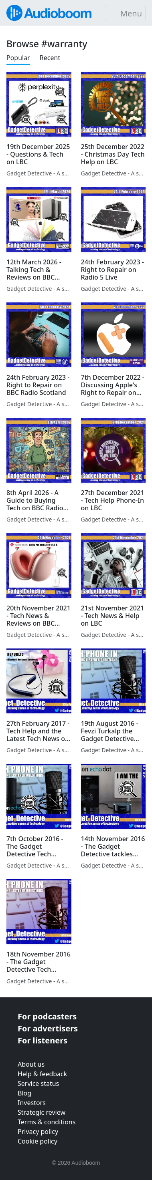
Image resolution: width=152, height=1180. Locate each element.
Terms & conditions (46, 1122)
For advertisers (48, 1028)
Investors (32, 1102)
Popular (18, 57)
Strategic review (41, 1112)
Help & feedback (42, 1073)
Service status (38, 1083)
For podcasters (47, 1016)
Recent (50, 57)
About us (31, 1064)
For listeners (42, 1040)
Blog (24, 1093)
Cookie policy (37, 1141)
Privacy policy (38, 1131)
